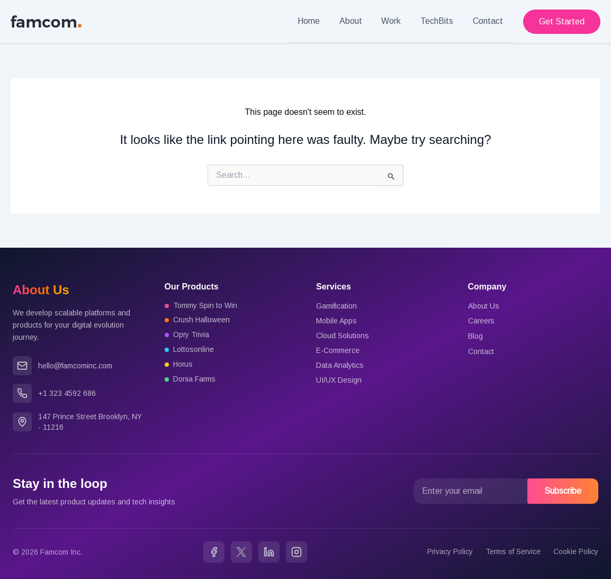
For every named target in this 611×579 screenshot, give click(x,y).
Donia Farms (194, 379)
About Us (483, 305)
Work (397, 20)
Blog (475, 335)
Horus (183, 364)
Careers (482, 320)
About (359, 20)
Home (320, 20)
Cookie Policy (575, 551)
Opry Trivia (191, 335)
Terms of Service (512, 551)
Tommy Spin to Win (205, 305)
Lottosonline (193, 350)
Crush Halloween (202, 320)
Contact (489, 20)
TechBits (440, 20)
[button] (561, 21)
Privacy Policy (449, 551)
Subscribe (562, 490)
